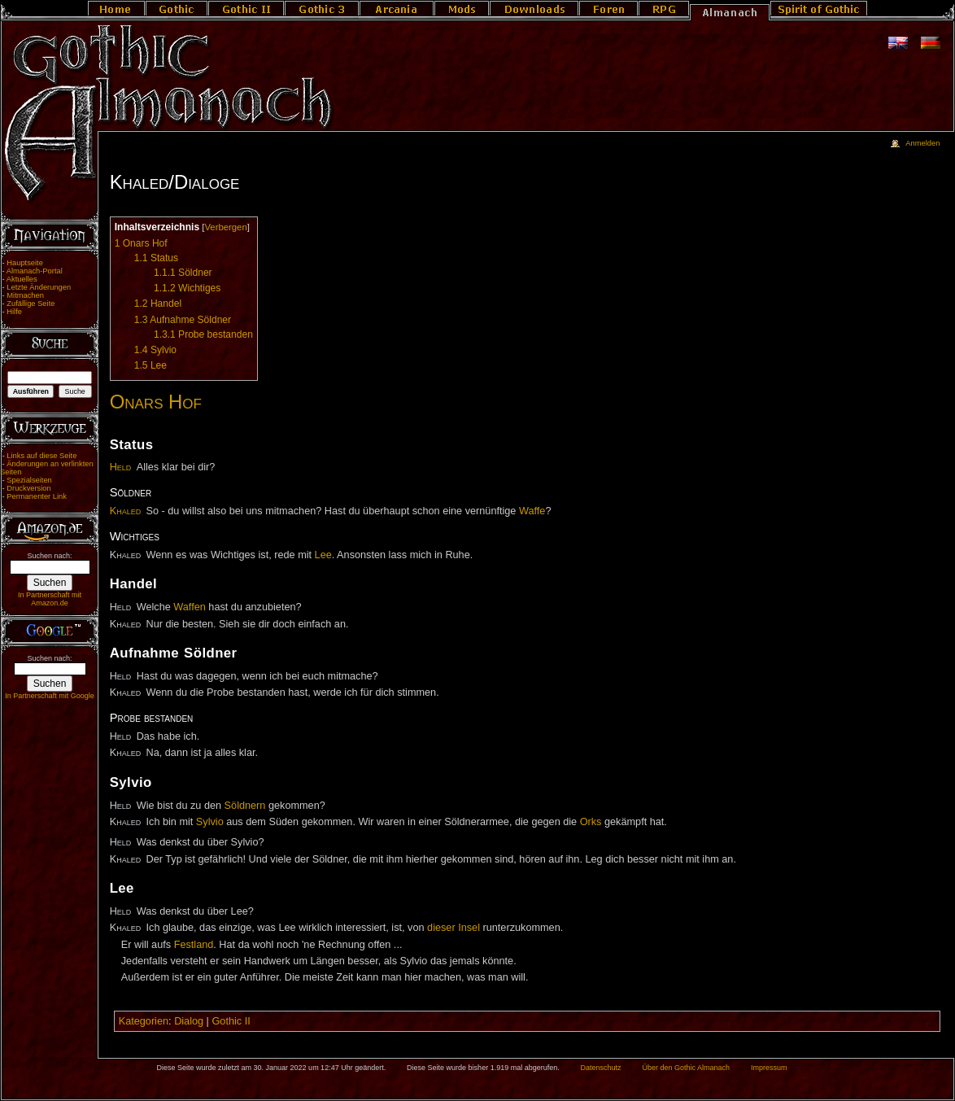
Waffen (189, 607)
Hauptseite (25, 263)
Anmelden (922, 143)
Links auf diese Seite (41, 456)
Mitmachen (25, 295)
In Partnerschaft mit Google (49, 696)
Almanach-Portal (35, 271)
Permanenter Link (37, 496)
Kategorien (143, 1021)
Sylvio (210, 822)
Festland (194, 944)
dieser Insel (453, 927)
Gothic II (230, 1021)
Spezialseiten (29, 480)
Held (121, 467)
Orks (591, 822)
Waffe (532, 511)
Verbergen (225, 227)
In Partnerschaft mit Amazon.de (49, 599)
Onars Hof (156, 402)
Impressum (769, 1068)
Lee (323, 555)
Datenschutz (601, 1068)
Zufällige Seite (31, 303)
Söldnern (245, 805)
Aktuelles (22, 279)
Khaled (125, 511)
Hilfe (14, 312)
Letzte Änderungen (39, 287)
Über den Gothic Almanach (686, 1068)
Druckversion (28, 488)
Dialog (188, 1021)
